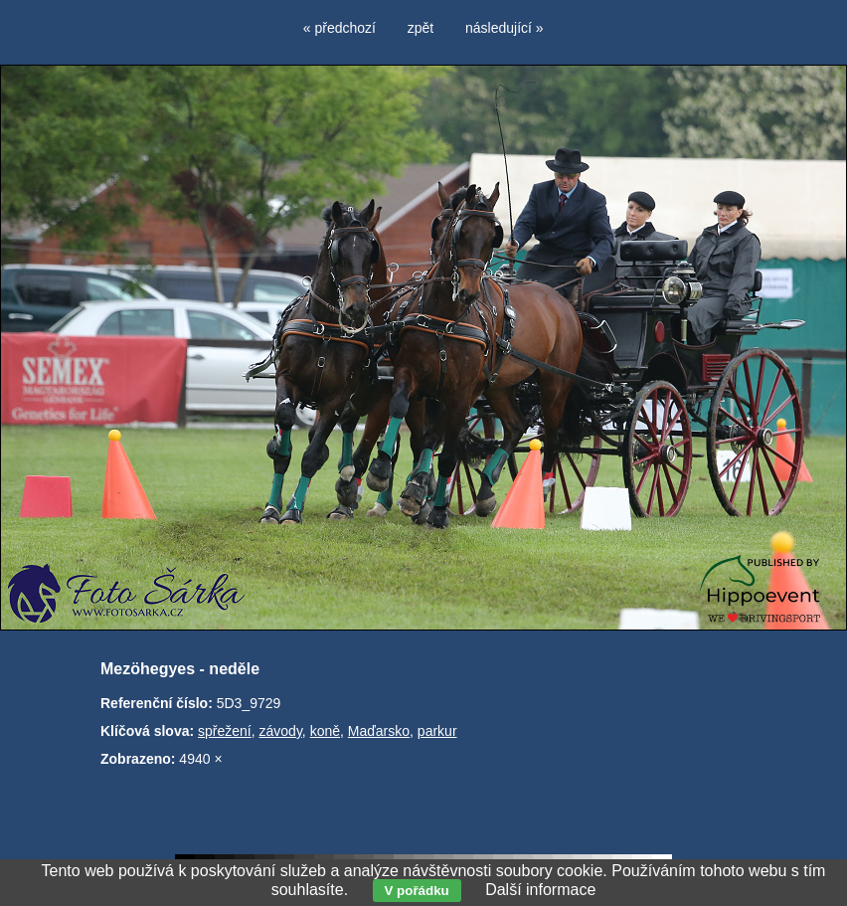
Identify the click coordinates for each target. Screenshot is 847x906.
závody (280, 731)
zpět (420, 28)
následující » (504, 28)
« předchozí (339, 28)
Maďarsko (379, 731)
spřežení (225, 731)
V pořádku (417, 890)
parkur (437, 731)
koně (325, 731)
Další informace (540, 889)
